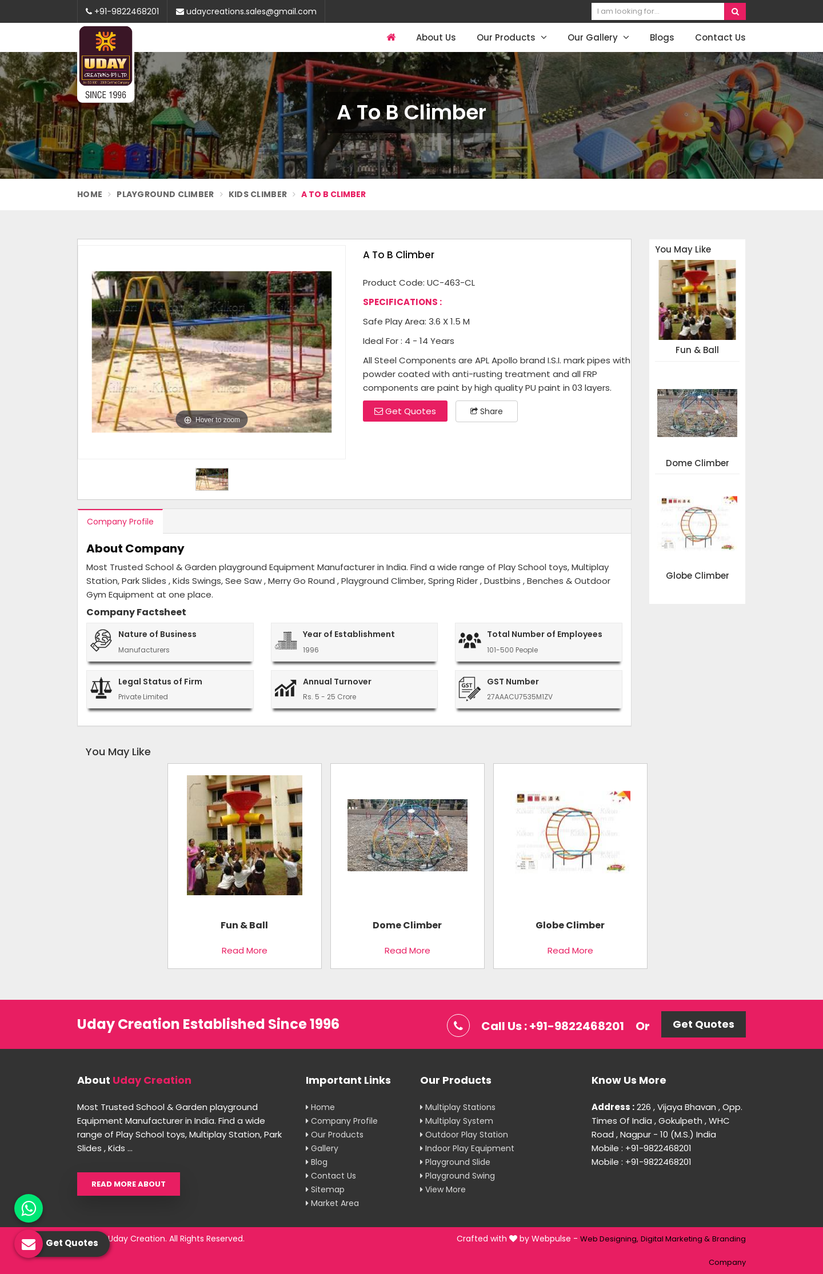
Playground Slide (455, 1162)
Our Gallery (598, 37)
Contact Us (720, 37)
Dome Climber (697, 463)
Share (486, 411)
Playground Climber (165, 194)
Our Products (512, 37)
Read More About (128, 1184)
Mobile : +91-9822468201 (642, 1148)
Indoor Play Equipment (467, 1148)
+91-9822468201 (122, 11)
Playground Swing (457, 1175)
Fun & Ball (697, 350)
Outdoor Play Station (464, 1134)
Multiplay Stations (458, 1107)
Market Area (332, 1203)
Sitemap (325, 1189)
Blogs (662, 37)
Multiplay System (456, 1121)
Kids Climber (258, 194)
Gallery (322, 1148)
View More (443, 1189)
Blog (316, 1162)
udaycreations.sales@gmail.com (246, 11)
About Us (436, 37)
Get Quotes (405, 411)
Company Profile (120, 521)
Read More (244, 950)
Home (89, 194)
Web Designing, (609, 1238)
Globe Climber (697, 576)
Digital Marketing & (675, 1238)
